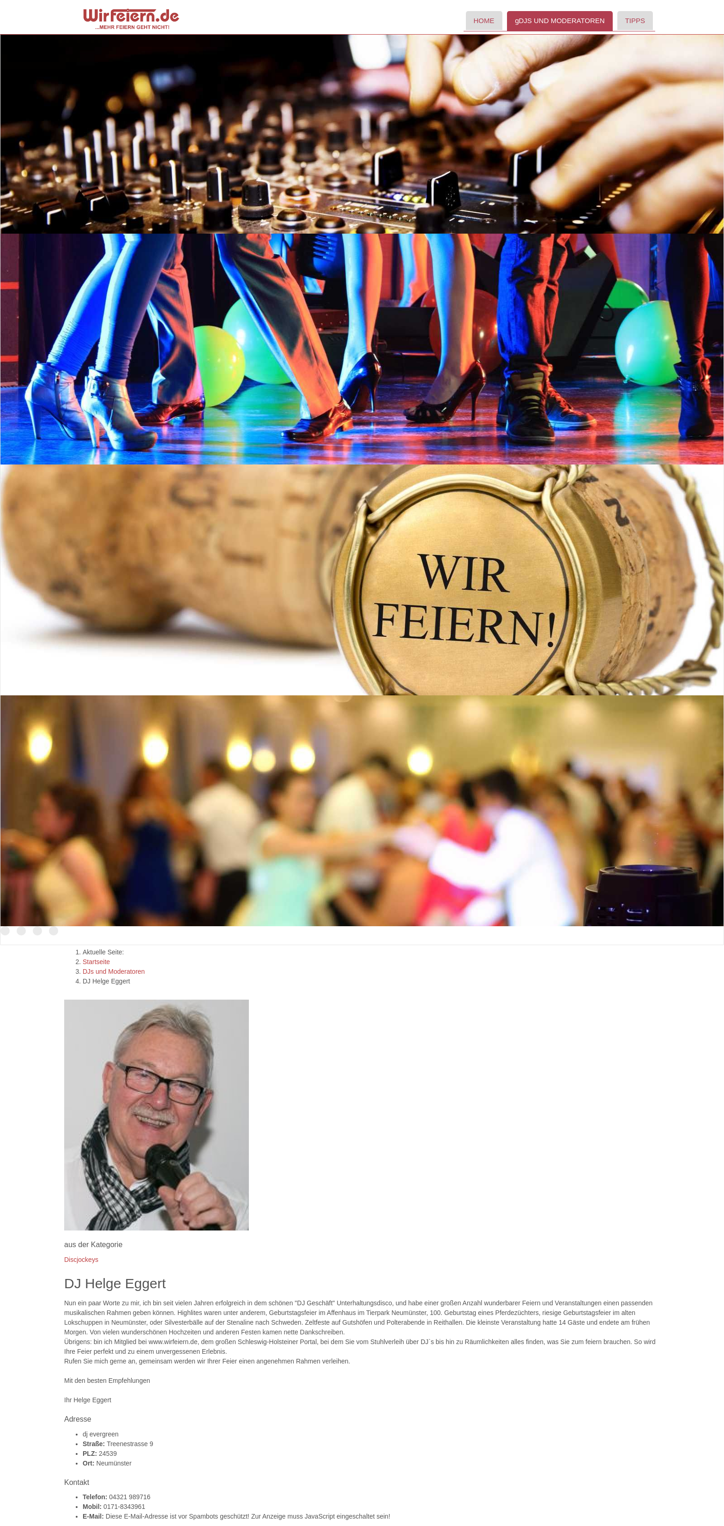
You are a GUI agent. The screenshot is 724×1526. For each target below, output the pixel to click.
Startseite (96, 961)
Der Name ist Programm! (37, 931)
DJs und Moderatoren (114, 971)
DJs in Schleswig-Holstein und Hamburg (21, 931)
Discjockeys (81, 1259)
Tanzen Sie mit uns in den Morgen (53, 931)
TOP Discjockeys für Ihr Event (5, 931)
